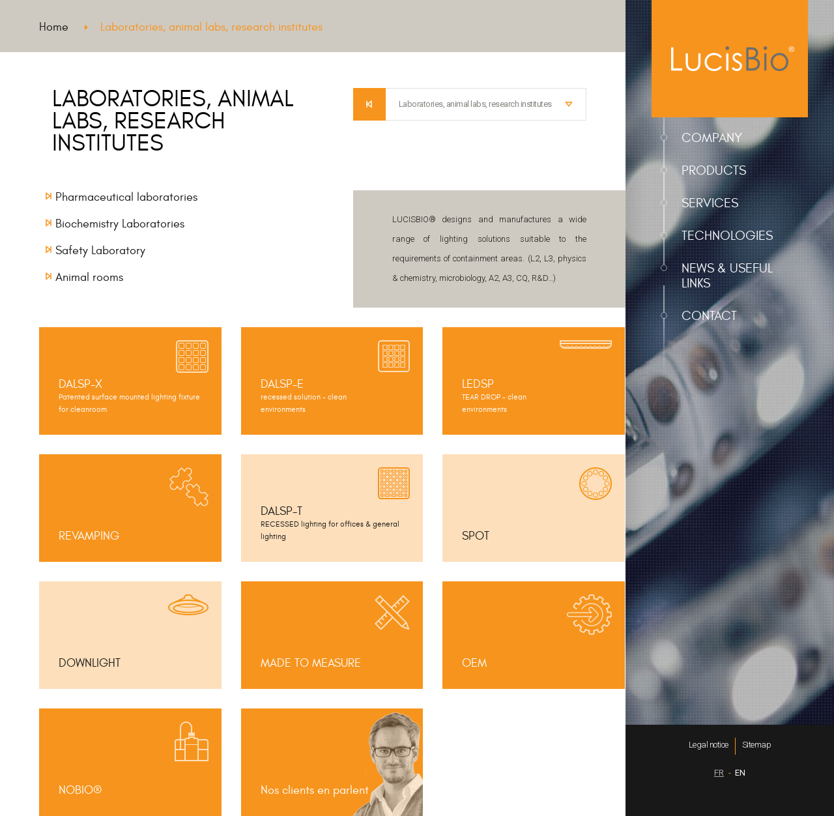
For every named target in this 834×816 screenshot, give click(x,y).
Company (712, 137)
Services (710, 203)
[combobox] (486, 104)
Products (714, 170)
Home (53, 27)
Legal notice (708, 745)
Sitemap (756, 745)
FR (719, 773)
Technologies (727, 235)
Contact (709, 315)
